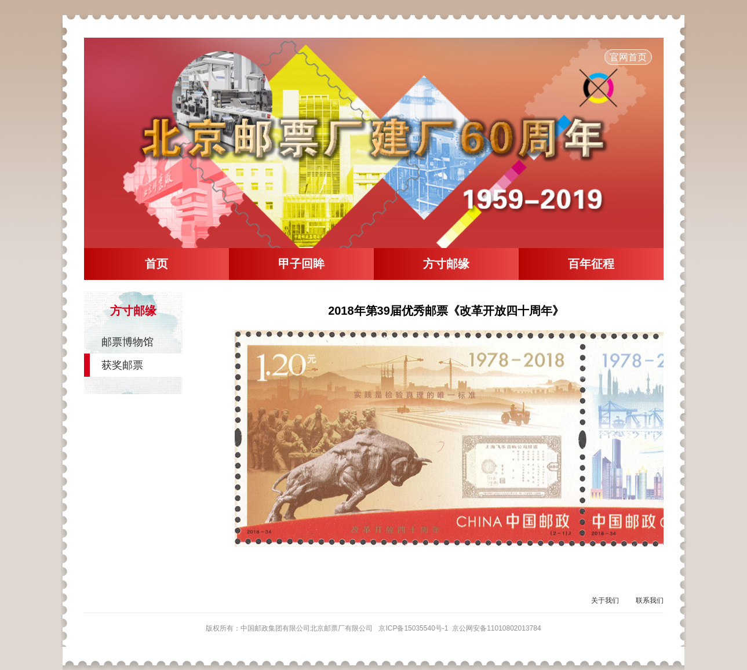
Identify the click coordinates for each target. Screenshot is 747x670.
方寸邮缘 (446, 263)
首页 (156, 263)
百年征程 (591, 263)
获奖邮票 (122, 365)
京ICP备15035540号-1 (413, 628)
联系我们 (650, 600)
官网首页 (628, 57)
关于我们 (605, 600)
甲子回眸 (301, 263)
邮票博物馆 (127, 342)
